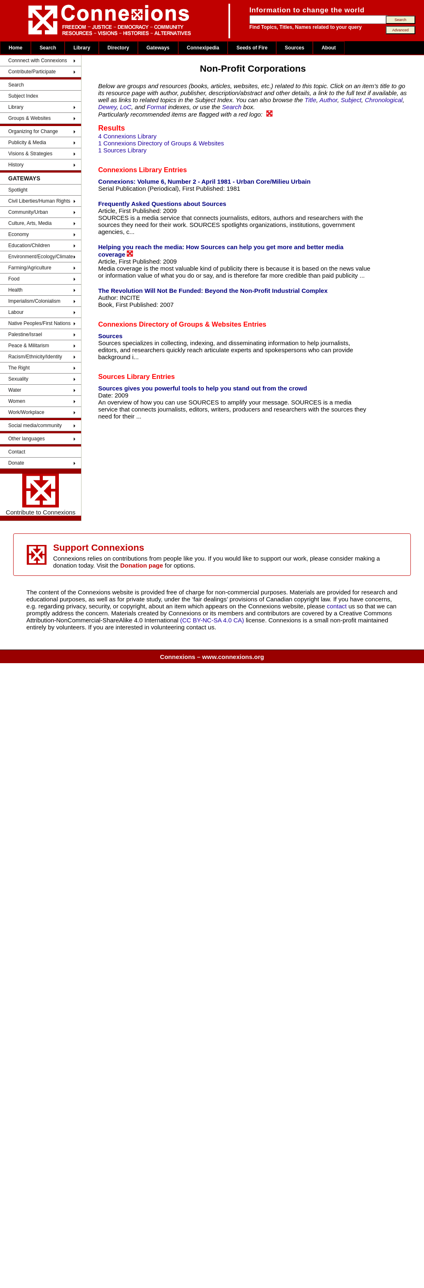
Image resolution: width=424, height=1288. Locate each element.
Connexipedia (203, 48)
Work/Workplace (26, 412)
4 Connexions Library (127, 136)
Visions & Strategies (30, 154)
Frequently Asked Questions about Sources (162, 203)
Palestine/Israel (25, 334)
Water (14, 390)
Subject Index (23, 96)
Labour (15, 312)
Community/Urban (28, 212)
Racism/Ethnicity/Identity (35, 357)
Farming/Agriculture (29, 268)
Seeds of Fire (251, 48)
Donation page (141, 565)
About (328, 48)
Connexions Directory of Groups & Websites (169, 324)
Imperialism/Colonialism (34, 301)
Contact (16, 452)
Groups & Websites (29, 118)
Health (15, 290)
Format (157, 106)
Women (16, 401)
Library (81, 48)
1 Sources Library (122, 150)
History (15, 165)
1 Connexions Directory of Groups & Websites (161, 143)
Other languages (26, 439)
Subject (351, 99)
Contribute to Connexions (40, 495)
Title (310, 99)
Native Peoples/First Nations (39, 323)
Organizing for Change (33, 131)
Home (15, 48)
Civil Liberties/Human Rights (39, 201)
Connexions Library (130, 169)
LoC (126, 106)
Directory (118, 48)
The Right (19, 368)
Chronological (384, 99)
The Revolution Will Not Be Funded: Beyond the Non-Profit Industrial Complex (212, 290)
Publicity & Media (27, 142)
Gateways (158, 48)
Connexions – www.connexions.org (212, 656)
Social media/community (35, 425)
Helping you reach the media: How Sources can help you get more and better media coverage (220, 250)
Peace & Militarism (28, 345)
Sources (294, 48)
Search (48, 48)
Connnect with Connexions (37, 60)
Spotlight (18, 190)
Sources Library (124, 376)
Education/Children (29, 245)
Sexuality (18, 379)
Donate (16, 463)
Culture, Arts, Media (29, 223)
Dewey (107, 106)
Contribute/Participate (32, 72)
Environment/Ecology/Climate (40, 256)
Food (13, 279)
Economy (18, 234)
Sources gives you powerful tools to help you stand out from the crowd (202, 388)
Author (328, 99)
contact (338, 606)
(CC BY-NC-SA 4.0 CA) (212, 620)
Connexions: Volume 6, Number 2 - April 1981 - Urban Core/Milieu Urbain (204, 181)
